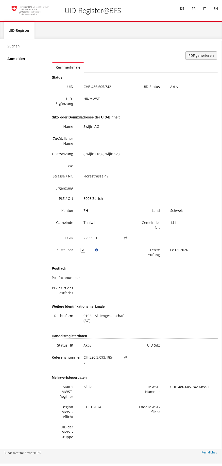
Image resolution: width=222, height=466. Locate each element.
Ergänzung (64, 190)
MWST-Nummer (152, 391)
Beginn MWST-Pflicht (67, 414)
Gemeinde (64, 224)
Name (68, 128)
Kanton (67, 212)
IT (201, 12)
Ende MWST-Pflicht (149, 411)
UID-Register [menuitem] (19, 32)
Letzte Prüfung (153, 254)
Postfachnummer (64, 279)
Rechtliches (209, 454)
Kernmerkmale (68, 69)
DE (178, 12)
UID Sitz (153, 347)
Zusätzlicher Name (63, 143)
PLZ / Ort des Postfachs (62, 292)
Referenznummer (64, 359)
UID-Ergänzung (64, 103)
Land (156, 212)
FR (190, 12)
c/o (70, 167)
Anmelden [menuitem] (16, 60)
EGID (69, 239)
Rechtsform (63, 317)
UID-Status (151, 88)
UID (70, 88)
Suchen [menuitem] (13, 48)
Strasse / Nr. (63, 178)
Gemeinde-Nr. (151, 227)
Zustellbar (64, 251)
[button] (125, 240)
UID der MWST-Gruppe (67, 434)
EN (212, 12)
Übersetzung (62, 155)
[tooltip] (96, 252)
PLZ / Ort (66, 200)
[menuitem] (179, 12)
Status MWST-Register (66, 393)
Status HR (65, 347)
